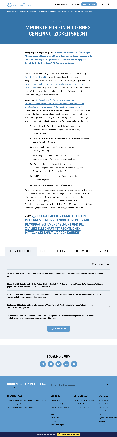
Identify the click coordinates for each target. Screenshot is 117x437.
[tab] (21, 251)
